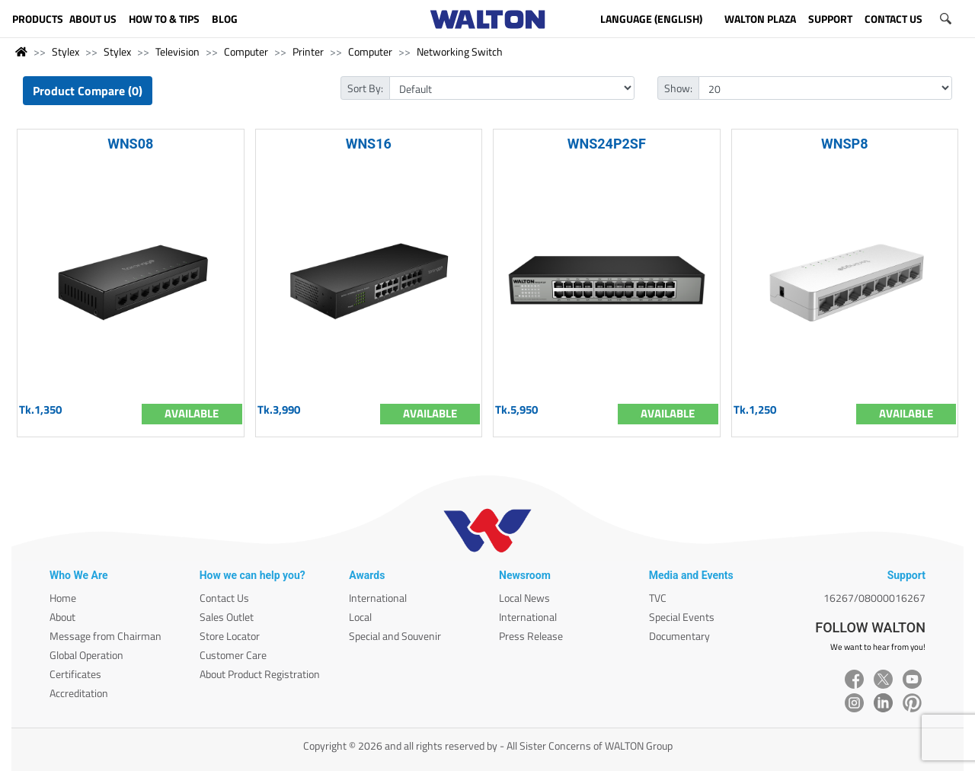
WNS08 (130, 144)
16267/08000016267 (874, 598)
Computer (246, 51)
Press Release (531, 636)
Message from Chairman (105, 636)
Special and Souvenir (395, 636)
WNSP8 (844, 144)
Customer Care (233, 655)
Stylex (65, 51)
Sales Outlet (227, 617)
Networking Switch (460, 51)
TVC (658, 598)
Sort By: (365, 88)
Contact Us (224, 598)
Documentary (679, 636)
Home (63, 598)
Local (360, 617)
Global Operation (86, 655)
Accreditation (79, 693)
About (62, 617)
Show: (678, 88)
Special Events (681, 617)
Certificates (75, 674)
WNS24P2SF (606, 144)
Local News (524, 598)
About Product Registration (260, 674)
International (378, 598)
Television (177, 51)
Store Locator (230, 636)
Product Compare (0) (87, 91)
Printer (308, 51)
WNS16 (369, 144)
